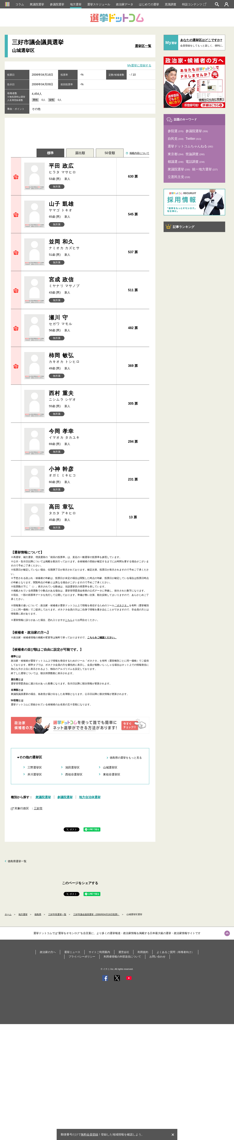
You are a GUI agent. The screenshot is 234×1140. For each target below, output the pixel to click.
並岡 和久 (81, 244)
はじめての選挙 (149, 4)
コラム (19, 4)
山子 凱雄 (81, 207)
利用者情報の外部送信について (122, 956)
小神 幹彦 (81, 472)
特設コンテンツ (194, 4)
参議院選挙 (57, 4)
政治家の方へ (48, 952)
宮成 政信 (81, 282)
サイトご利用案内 (99, 952)
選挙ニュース (72, 952)
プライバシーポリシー (82, 956)
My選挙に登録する (139, 65)
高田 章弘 (81, 509)
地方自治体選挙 (90, 797)
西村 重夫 (81, 396)
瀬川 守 (81, 320)
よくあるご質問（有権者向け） (175, 952)
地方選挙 (75, 4)
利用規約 (143, 952)
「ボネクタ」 (121, 605)
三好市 (38, 808)
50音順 (110, 153)
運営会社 (123, 952)
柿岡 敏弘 (81, 358)
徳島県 (37, 914)
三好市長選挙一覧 (57, 914)
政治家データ (124, 4)
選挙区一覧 (143, 46)
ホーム (8, 914)
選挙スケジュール (98, 4)
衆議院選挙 (37, 4)
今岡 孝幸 (81, 434)
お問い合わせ (157, 956)
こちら (68, 620)
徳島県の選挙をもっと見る (126, 757)
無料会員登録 (89, 1134)
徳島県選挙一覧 (17, 861)
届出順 (80, 153)
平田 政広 (81, 168)
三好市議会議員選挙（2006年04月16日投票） (96, 914)
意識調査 (170, 4)
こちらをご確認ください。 (102, 637)
